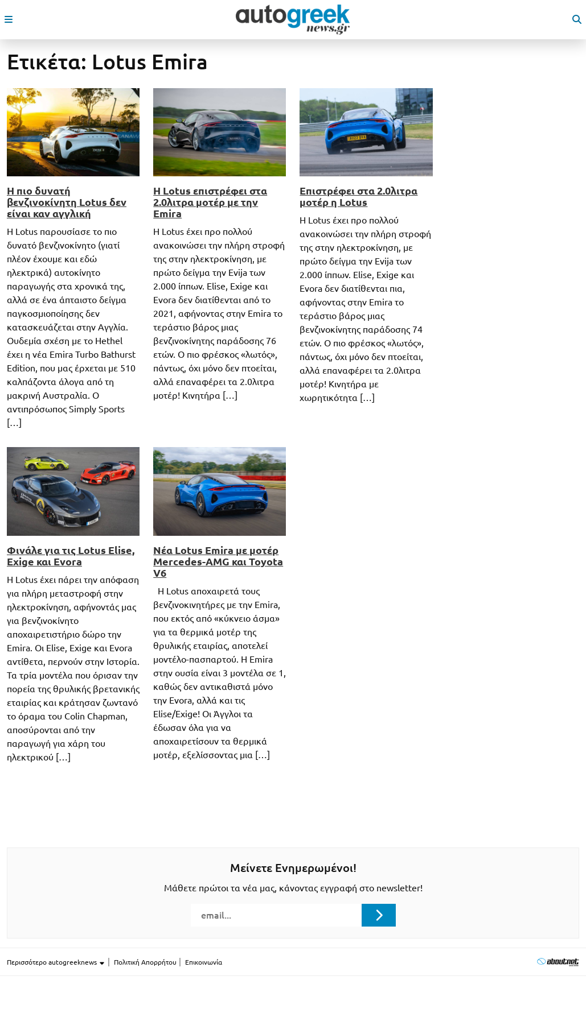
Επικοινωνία (203, 962)
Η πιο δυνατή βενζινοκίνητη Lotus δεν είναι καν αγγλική (66, 202)
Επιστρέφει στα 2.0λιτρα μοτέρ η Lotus (358, 196)
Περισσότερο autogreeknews (56, 962)
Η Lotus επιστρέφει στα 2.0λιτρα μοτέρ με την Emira (210, 202)
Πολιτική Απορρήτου (145, 962)
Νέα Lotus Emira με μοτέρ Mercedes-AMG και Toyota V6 (218, 561)
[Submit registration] (379, 915)
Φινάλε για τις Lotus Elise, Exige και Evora (70, 555)
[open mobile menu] (9, 19)
